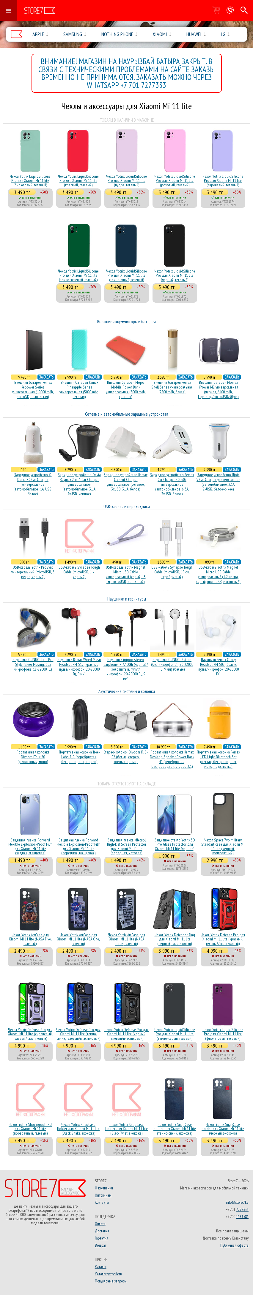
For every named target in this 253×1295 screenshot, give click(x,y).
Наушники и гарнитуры (126, 599)
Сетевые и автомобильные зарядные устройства (126, 414)
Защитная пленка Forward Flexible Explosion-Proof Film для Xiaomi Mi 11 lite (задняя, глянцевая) (30, 846)
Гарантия (101, 1238)
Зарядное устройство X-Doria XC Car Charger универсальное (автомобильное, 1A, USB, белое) (32, 484)
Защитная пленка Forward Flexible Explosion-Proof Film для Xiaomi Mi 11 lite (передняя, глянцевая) (78, 846)
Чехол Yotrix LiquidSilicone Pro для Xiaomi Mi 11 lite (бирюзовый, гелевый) (30, 181)
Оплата (100, 1223)
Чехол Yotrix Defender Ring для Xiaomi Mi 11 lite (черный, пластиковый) (175, 939)
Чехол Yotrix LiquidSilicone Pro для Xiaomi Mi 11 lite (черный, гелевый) (174, 275)
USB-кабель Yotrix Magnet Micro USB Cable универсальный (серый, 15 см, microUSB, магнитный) (126, 574)
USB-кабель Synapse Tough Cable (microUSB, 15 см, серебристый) (172, 571)
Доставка (102, 1231)
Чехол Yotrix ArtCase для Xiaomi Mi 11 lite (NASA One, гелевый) (78, 939)
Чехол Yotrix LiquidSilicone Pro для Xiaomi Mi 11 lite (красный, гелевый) (78, 181)
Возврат (100, 1245)
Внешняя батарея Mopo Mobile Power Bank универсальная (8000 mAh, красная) (126, 389)
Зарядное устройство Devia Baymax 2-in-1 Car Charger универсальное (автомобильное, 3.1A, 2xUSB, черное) (79, 484)
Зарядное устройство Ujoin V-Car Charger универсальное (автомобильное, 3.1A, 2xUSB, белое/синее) (218, 482)
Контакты (102, 1202)
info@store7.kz (237, 1202)
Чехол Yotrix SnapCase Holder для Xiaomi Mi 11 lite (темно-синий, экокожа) (174, 1129)
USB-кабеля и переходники (126, 506)
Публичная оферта (234, 1245)
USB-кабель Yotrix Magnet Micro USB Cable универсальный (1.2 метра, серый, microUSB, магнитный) (218, 574)
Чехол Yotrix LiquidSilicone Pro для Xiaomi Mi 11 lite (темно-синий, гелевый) (126, 275)
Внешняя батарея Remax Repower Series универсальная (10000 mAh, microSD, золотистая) (33, 389)
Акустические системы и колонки (126, 691)
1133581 (242, 1216)
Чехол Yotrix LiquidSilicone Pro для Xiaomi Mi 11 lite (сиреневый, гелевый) (222, 181)
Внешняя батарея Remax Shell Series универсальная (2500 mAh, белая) (172, 387)
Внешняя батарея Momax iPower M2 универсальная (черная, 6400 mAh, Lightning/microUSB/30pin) (218, 389)
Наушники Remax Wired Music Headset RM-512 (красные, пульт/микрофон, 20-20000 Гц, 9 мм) (79, 667)
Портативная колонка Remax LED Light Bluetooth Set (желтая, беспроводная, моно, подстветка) (218, 759)
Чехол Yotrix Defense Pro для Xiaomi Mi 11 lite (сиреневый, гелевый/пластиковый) (30, 1034)
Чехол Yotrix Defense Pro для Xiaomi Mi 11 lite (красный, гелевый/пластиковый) (223, 939)
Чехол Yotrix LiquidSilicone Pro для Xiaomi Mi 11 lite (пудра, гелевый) (126, 181)
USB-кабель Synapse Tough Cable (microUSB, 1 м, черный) (79, 571)
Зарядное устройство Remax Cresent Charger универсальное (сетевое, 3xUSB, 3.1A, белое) (125, 482)
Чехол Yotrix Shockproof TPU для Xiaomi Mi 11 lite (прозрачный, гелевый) (30, 1129)
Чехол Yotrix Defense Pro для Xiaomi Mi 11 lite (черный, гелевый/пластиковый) (126, 1034)
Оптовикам (103, 1195)
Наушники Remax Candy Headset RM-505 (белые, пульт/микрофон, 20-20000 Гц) (218, 667)
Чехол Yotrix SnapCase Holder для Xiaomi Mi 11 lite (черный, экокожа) (223, 1129)
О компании (104, 1188)
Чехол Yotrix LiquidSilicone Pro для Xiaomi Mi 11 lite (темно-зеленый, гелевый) (78, 275)
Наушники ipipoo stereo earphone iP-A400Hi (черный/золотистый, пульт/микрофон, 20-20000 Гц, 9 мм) (125, 669)
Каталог (100, 1266)
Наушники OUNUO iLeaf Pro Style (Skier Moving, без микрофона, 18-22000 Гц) (33, 664)
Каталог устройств (108, 1274)
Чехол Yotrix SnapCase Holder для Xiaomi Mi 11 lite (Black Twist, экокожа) (126, 1129)
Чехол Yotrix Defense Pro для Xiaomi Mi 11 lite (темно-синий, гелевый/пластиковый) (78, 1034)
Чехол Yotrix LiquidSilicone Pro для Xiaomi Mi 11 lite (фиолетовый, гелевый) (222, 1034)
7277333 (242, 1209)
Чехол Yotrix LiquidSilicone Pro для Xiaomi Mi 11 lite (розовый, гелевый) (174, 181)
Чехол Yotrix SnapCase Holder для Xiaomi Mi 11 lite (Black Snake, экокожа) (78, 1129)
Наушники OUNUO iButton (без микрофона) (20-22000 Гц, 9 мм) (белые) (172, 664)
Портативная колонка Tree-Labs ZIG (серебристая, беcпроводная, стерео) (79, 756)
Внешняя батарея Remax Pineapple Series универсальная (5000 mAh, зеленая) (79, 389)
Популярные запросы (111, 1281)
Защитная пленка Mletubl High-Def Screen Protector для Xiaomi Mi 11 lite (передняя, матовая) (126, 846)
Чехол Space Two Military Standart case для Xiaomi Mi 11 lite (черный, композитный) (222, 846)
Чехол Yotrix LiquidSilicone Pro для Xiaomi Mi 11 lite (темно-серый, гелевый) (174, 1034)
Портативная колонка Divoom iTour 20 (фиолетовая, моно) (32, 756)
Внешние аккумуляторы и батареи (126, 321)
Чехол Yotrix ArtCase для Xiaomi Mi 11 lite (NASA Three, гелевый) (126, 939)
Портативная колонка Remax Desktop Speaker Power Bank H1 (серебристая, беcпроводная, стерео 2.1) (172, 759)
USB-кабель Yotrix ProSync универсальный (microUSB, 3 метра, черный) (32, 571)
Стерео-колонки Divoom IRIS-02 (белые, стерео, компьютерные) (125, 756)
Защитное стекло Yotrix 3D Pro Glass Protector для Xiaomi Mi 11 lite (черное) (175, 844)
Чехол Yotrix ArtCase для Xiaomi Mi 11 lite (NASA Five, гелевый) (30, 939)
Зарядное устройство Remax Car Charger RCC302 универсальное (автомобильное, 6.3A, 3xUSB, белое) (172, 484)
